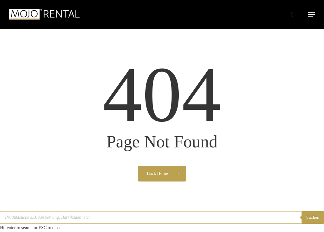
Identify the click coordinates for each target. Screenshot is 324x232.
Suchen (312, 217)
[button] (311, 14)
